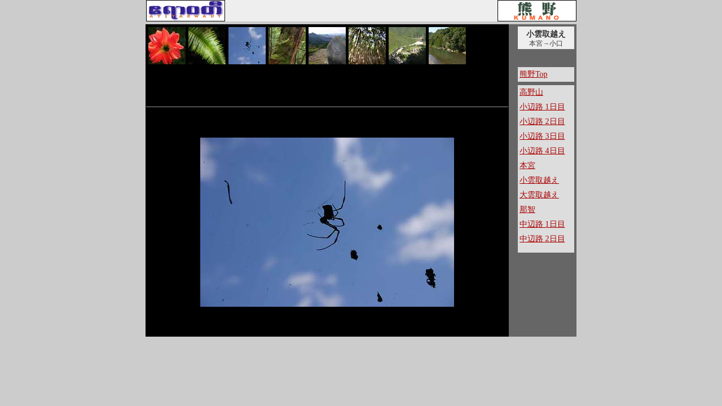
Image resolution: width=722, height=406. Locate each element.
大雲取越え (539, 195)
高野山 (531, 92)
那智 (527, 209)
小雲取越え (539, 180)
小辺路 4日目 (542, 151)
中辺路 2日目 (542, 239)
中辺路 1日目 (542, 224)
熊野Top (534, 74)
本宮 (527, 165)
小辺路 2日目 (542, 121)
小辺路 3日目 (542, 136)
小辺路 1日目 (542, 107)
